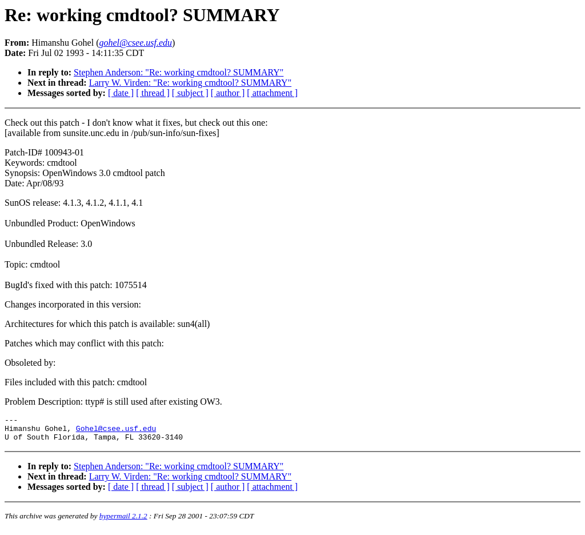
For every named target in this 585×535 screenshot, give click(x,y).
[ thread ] (153, 93)
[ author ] (228, 93)
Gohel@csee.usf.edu (116, 431)
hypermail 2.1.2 (123, 521)
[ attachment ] (272, 93)
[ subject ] (190, 93)
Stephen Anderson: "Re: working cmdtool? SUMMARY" (178, 72)
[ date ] (121, 93)
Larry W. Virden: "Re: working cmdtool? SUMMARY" (190, 82)
